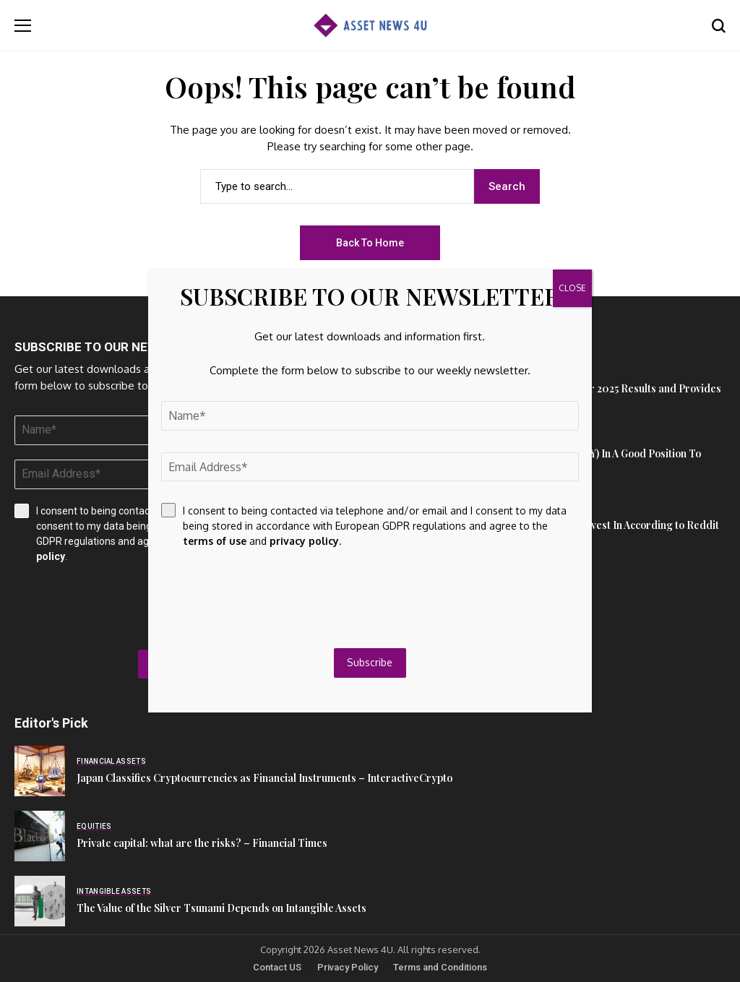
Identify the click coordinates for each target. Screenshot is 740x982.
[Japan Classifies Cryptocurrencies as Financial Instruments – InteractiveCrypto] (39, 771)
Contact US (277, 967)
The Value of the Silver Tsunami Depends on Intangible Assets (221, 908)
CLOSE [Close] (572, 288)
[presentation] (271, 598)
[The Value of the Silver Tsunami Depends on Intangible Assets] (39, 901)
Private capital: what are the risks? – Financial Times (202, 843)
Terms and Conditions (440, 967)
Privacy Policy (347, 967)
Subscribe (370, 662)
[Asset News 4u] (370, 25)
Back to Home (370, 243)
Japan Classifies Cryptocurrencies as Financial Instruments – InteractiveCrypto (264, 778)
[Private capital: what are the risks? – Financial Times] (39, 836)
